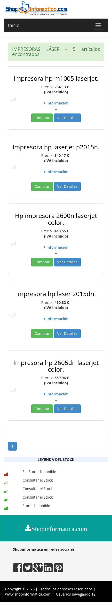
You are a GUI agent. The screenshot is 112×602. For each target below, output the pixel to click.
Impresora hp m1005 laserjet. (56, 78)
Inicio (14, 25)
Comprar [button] (42, 117)
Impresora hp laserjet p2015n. (56, 147)
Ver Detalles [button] (67, 117)
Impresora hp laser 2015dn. (56, 293)
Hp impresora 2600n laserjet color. (56, 218)
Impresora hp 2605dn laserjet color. (56, 365)
